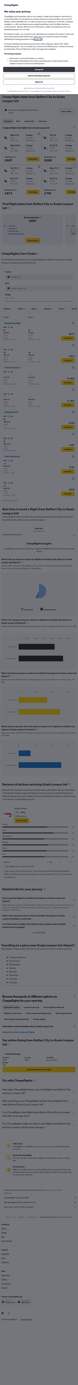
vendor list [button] (38, 39)
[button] (39, 69)
